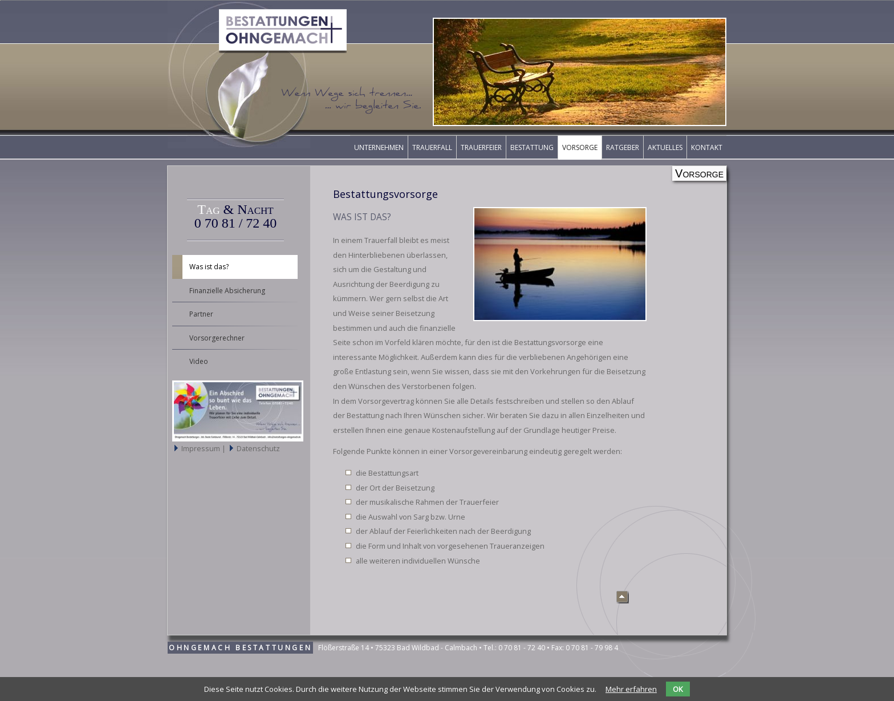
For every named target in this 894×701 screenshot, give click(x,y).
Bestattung (532, 147)
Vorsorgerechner (217, 338)
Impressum (201, 448)
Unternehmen (379, 147)
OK (678, 689)
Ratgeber (622, 147)
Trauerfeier (481, 147)
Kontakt (706, 147)
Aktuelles (665, 147)
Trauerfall (432, 147)
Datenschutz (258, 448)
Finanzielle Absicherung (227, 290)
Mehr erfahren (631, 689)
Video (198, 361)
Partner (201, 314)
